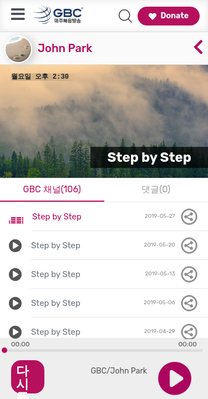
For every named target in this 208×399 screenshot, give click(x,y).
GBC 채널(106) (52, 189)
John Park (65, 48)
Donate (169, 16)
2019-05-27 (172, 217)
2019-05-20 (171, 245)
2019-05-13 (172, 274)
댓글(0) (155, 189)
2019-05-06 (171, 303)
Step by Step (57, 217)
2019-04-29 (171, 332)
